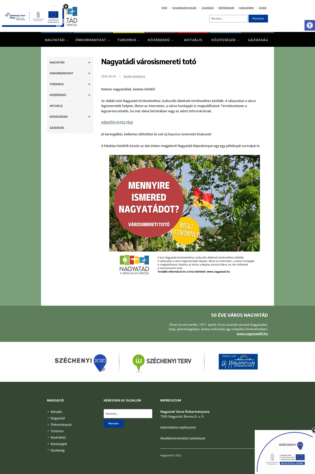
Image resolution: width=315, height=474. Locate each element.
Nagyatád (55, 40)
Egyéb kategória (134, 76)
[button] (310, 25)
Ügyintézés (207, 7)
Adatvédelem (246, 7)
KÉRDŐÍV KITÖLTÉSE (117, 122)
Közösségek (224, 40)
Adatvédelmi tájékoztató (178, 427)
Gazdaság (258, 40)
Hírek (164, 7)
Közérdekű (159, 40)
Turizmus (126, 40)
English (263, 7)
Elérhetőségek (226, 7)
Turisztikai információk (184, 7)
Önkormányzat (90, 40)
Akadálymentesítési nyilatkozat (182, 438)
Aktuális (193, 40)
